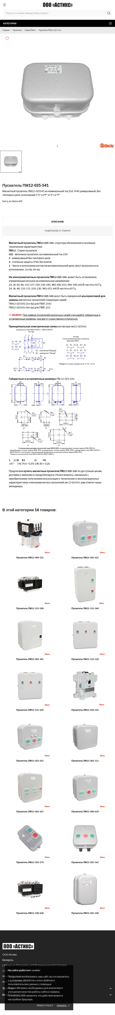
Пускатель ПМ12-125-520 (85, 659)
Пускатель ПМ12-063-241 (30, 659)
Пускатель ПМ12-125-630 (30, 710)
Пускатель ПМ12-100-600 (30, 913)
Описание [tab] (57, 221)
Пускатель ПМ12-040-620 (85, 811)
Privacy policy (45, 1005)
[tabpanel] (57, 91)
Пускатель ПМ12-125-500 (30, 608)
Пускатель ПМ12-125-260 (85, 608)
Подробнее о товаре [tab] (57, 230)
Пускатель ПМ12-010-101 (85, 710)
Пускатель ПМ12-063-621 (30, 811)
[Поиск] (57, 13)
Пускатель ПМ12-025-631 (30, 760)
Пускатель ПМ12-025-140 (85, 913)
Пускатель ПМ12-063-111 (85, 760)
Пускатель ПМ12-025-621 (85, 557)
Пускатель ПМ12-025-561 (85, 862)
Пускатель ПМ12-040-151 (30, 557)
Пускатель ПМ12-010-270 (30, 862)
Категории (57, 23)
